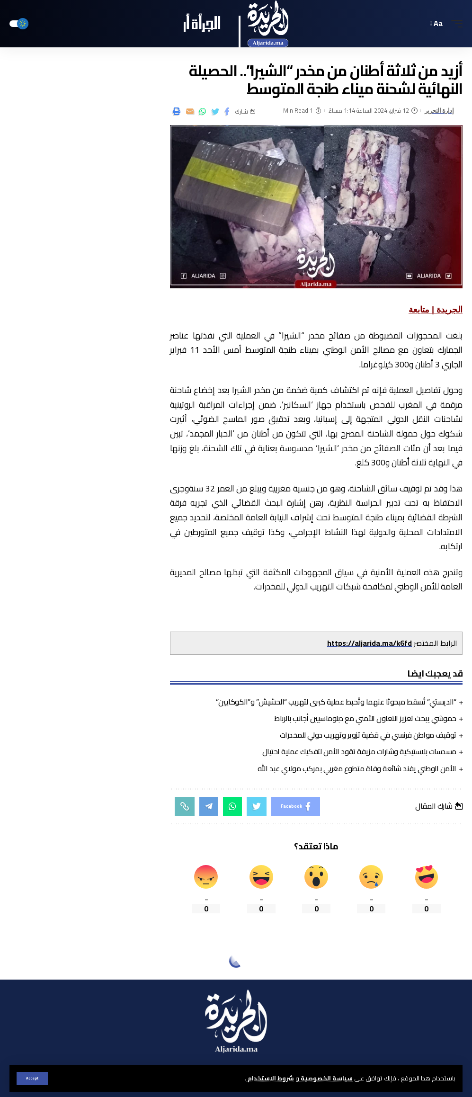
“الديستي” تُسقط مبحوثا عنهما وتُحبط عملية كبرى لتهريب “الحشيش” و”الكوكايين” (336, 702)
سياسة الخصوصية (326, 1078)
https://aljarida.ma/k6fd (369, 643)
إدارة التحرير (439, 110)
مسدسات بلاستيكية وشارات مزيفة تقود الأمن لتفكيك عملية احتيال (359, 751)
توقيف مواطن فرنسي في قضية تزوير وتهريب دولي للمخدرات (368, 735)
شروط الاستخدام (270, 1078)
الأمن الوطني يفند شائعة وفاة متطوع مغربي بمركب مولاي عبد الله (357, 768)
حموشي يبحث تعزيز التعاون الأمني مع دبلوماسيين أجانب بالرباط (365, 718)
